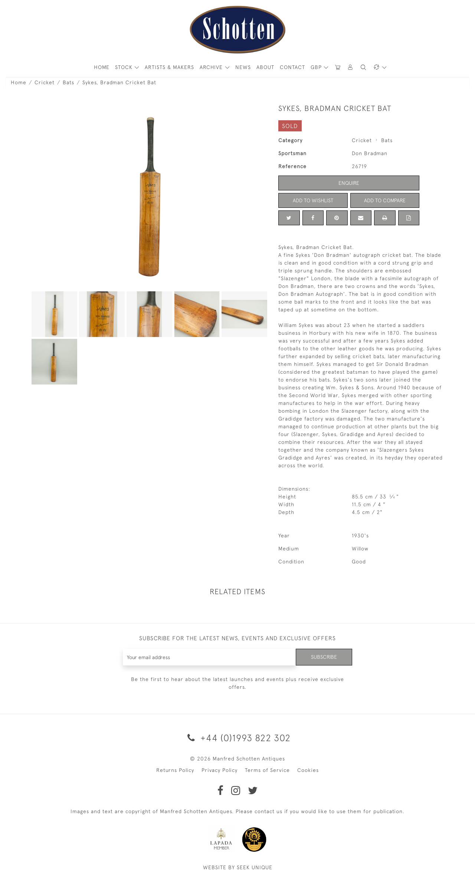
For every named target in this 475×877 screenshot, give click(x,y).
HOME (101, 67)
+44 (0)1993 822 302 (238, 737)
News (243, 67)
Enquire (348, 183)
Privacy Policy (220, 770)
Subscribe (324, 657)
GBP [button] (317, 67)
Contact (292, 67)
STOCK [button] (124, 67)
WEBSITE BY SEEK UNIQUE (237, 867)
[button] (350, 67)
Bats (68, 82)
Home (18, 82)
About (265, 67)
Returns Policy (175, 770)
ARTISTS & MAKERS (169, 67)
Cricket (45, 82)
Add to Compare (385, 200)
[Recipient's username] (209, 657)
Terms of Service (267, 770)
